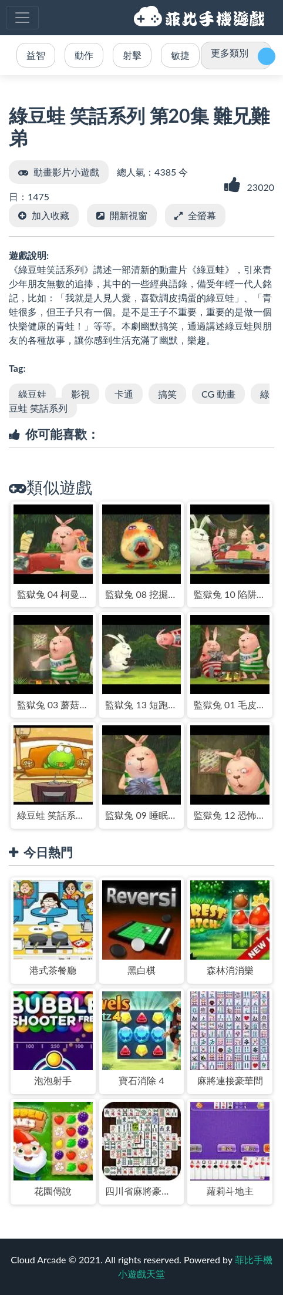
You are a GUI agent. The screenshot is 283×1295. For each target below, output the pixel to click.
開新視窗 (128, 215)
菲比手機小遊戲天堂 (201, 17)
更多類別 (229, 52)
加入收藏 (50, 215)
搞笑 (167, 393)
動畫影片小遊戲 (66, 171)
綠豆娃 (32, 393)
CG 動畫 (218, 393)
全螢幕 (202, 215)
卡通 (123, 393)
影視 (80, 393)
